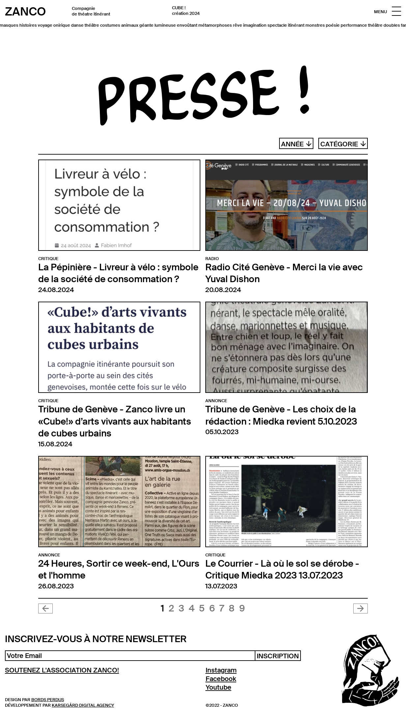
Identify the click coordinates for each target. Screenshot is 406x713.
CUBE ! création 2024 (186, 10)
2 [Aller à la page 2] (171, 608)
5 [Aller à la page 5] (202, 608)
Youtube (218, 687)
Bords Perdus (47, 699)
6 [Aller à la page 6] (212, 608)
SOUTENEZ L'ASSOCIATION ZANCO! (62, 670)
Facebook (221, 678)
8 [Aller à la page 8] (232, 608)
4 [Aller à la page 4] (191, 608)
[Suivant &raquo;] (360, 608)
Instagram (221, 670)
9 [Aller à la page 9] (242, 608)
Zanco (25, 12)
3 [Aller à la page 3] (181, 608)
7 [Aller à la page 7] (221, 608)
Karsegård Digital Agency (83, 705)
